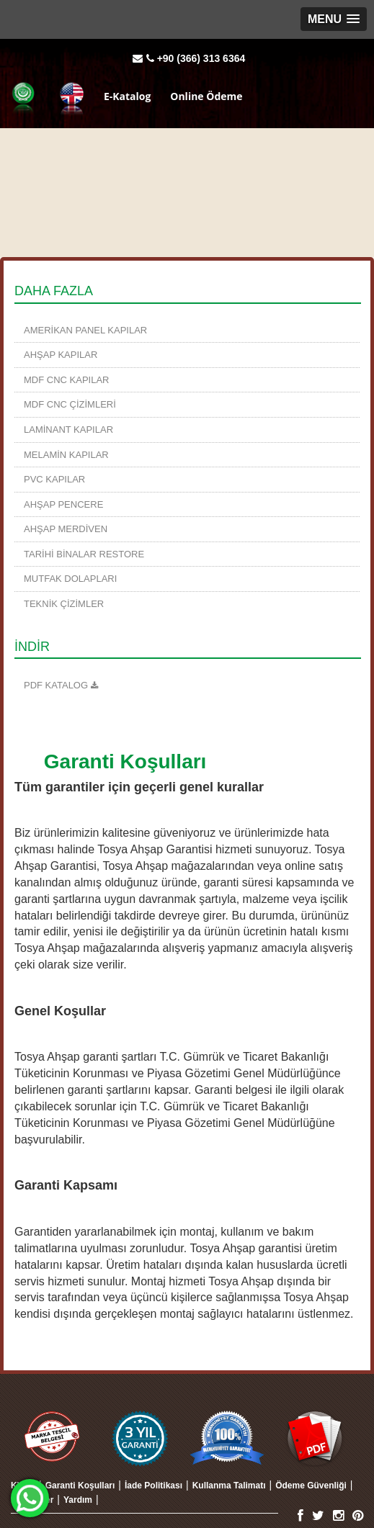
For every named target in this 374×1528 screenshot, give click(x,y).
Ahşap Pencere (63, 504)
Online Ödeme (206, 95)
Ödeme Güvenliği (311, 1485)
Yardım (77, 1500)
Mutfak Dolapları (70, 578)
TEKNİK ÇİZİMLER (64, 603)
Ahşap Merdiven (65, 528)
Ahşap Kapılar (60, 354)
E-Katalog (127, 95)
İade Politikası (153, 1485)
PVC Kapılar (54, 479)
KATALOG (64, 685)
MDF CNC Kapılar (66, 379)
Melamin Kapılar (66, 454)
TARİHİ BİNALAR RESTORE (84, 554)
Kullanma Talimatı (229, 1485)
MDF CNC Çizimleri (70, 404)
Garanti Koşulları (80, 1485)
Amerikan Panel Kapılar (85, 330)
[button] (333, 19)
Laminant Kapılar (68, 429)
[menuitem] (187, 330)
